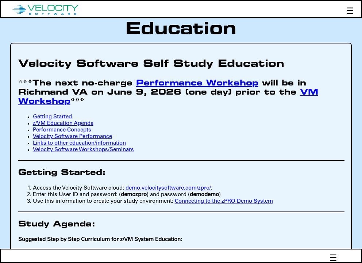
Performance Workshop (197, 83)
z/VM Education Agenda (63, 123)
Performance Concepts (62, 130)
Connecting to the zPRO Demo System (224, 201)
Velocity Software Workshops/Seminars (83, 150)
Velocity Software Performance (72, 137)
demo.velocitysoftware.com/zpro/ (168, 188)
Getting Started (52, 117)
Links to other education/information (79, 143)
